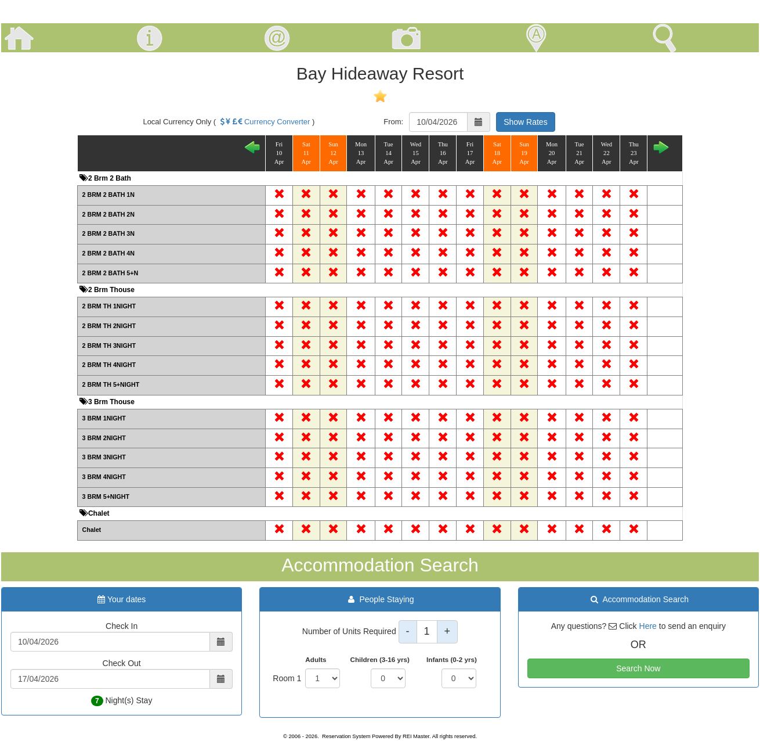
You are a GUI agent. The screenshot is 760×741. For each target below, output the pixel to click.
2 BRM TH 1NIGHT (109, 306)
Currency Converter (264, 121)
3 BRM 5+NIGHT (105, 496)
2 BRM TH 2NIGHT (109, 325)
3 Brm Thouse (110, 402)
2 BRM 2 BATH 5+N (110, 272)
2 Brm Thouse (110, 290)
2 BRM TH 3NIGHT (109, 345)
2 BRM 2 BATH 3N (108, 233)
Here (648, 626)
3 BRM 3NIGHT (104, 457)
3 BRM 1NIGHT (104, 418)
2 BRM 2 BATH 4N (108, 253)
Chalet (98, 513)
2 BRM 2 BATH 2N (108, 214)
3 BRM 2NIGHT (104, 437)
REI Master (416, 736)
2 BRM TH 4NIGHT (109, 364)
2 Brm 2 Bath (108, 178)
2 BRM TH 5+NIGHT (111, 384)
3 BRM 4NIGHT (104, 476)
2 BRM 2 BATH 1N (108, 194)
